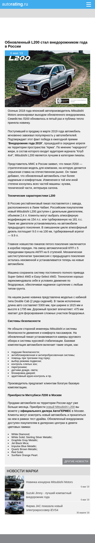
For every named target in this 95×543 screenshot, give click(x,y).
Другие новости (76, 461)
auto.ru (15, 4)
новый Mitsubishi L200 (60, 406)
